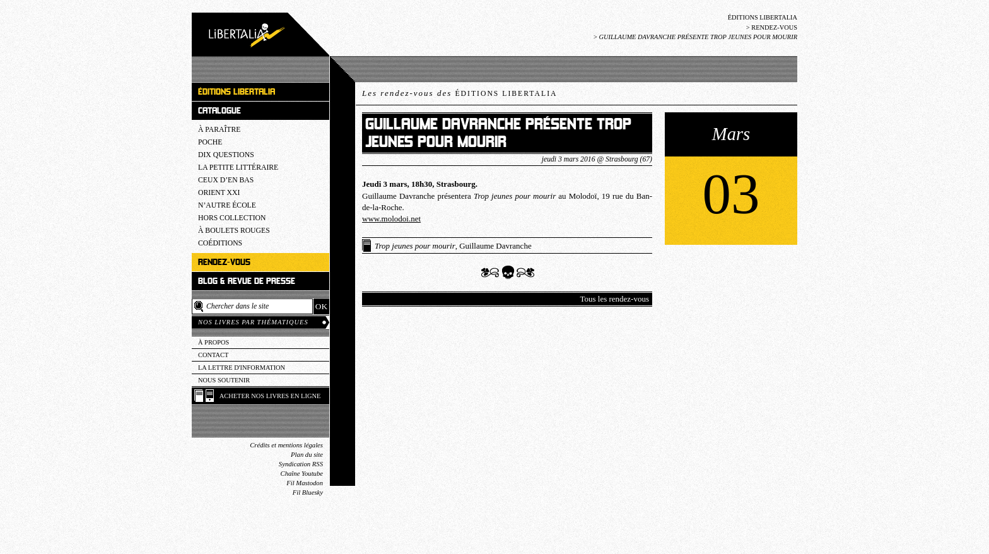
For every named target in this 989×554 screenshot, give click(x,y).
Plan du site (307, 454)
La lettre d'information (241, 367)
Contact (213, 354)
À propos (213, 342)
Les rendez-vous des (459, 93)
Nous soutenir (224, 380)
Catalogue (219, 110)
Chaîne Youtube (302, 473)
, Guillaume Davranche (453, 245)
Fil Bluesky (308, 492)
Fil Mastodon (304, 483)
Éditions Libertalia (762, 17)
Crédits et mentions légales (286, 445)
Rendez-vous (774, 27)
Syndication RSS (301, 464)
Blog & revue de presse (246, 281)
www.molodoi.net (391, 218)
